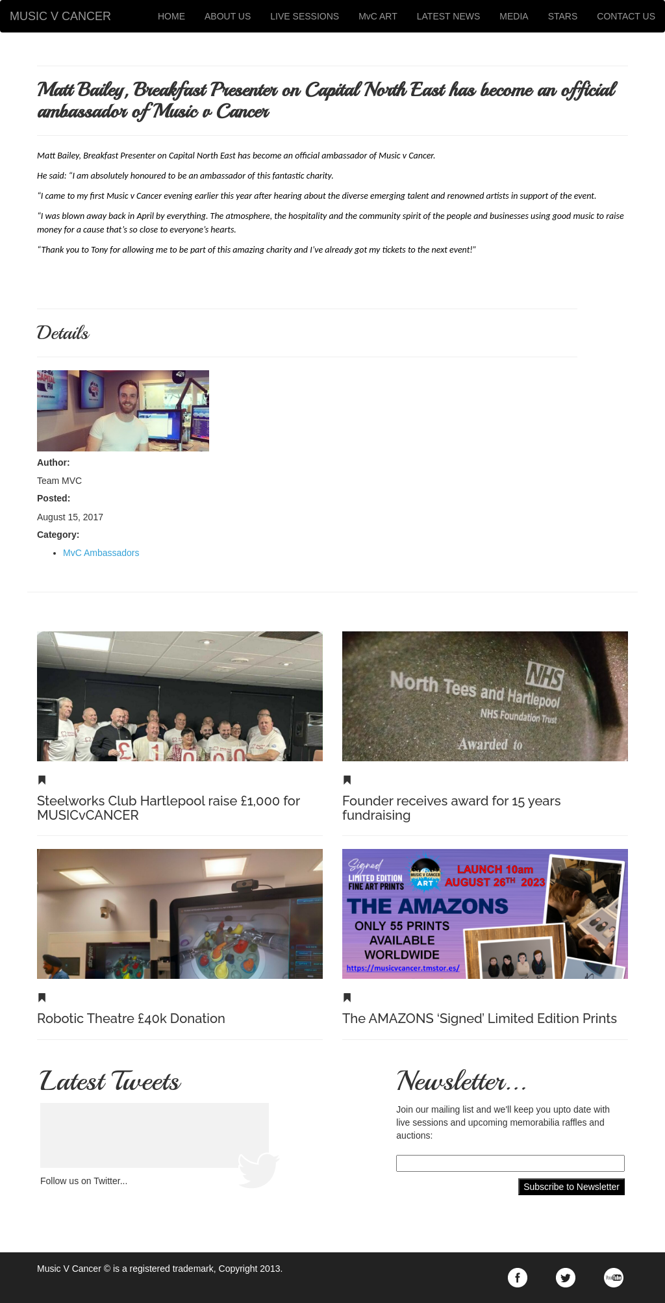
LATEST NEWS (449, 16)
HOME (171, 16)
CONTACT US (626, 16)
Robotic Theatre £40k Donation (131, 1018)
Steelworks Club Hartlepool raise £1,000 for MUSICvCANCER (168, 808)
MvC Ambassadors (101, 553)
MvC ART (377, 16)
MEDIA (513, 16)
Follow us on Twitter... (83, 1181)
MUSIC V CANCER (60, 16)
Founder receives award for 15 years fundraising (451, 808)
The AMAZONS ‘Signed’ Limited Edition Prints (479, 1018)
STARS (563, 16)
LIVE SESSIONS (304, 16)
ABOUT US (228, 16)
